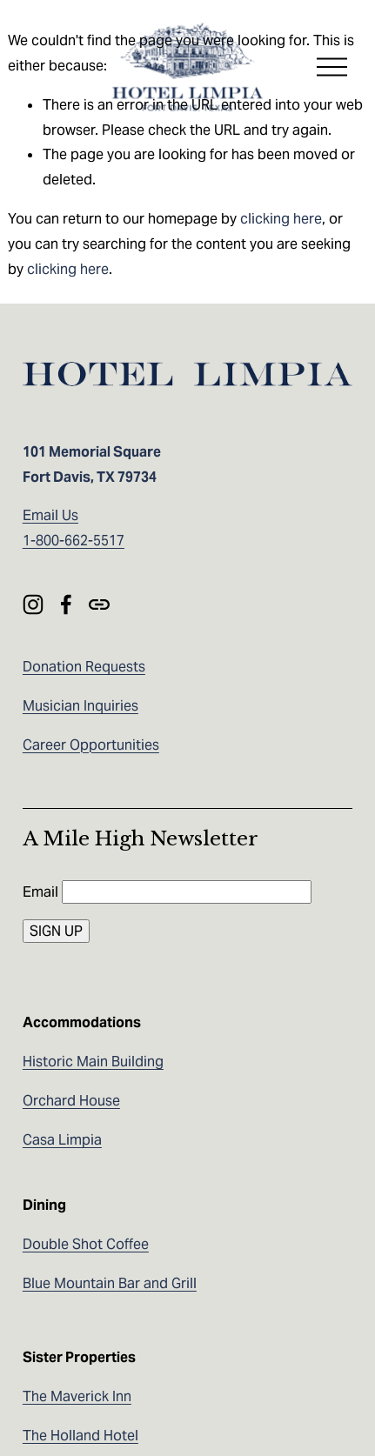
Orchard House (71, 1101)
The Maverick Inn (77, 1396)
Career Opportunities (91, 745)
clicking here (281, 219)
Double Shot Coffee (86, 1244)
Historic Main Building (93, 1061)
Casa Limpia (62, 1140)
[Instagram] (33, 604)
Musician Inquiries (80, 706)
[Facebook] (66, 604)
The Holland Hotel (80, 1435)
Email (42, 892)
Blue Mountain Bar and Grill (110, 1283)
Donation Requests (84, 667)
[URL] (99, 604)
